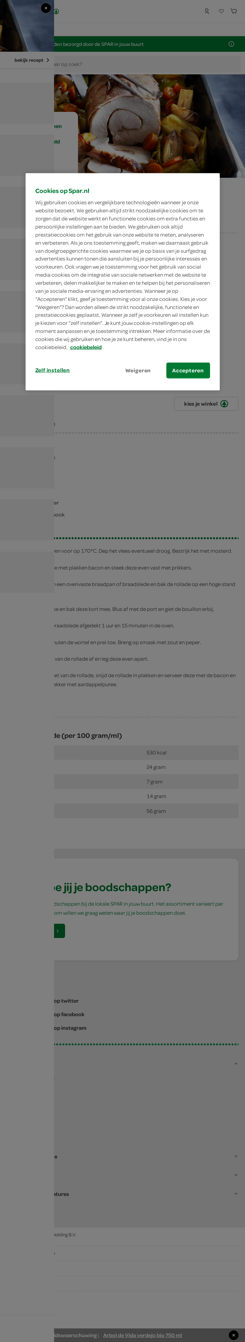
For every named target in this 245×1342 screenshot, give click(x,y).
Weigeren (138, 370)
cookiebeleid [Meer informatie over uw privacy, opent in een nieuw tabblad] (86, 346)
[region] (123, 281)
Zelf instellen (52, 369)
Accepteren (188, 370)
